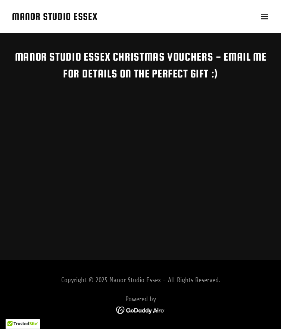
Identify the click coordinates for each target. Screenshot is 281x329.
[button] (264, 16)
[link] (54, 17)
